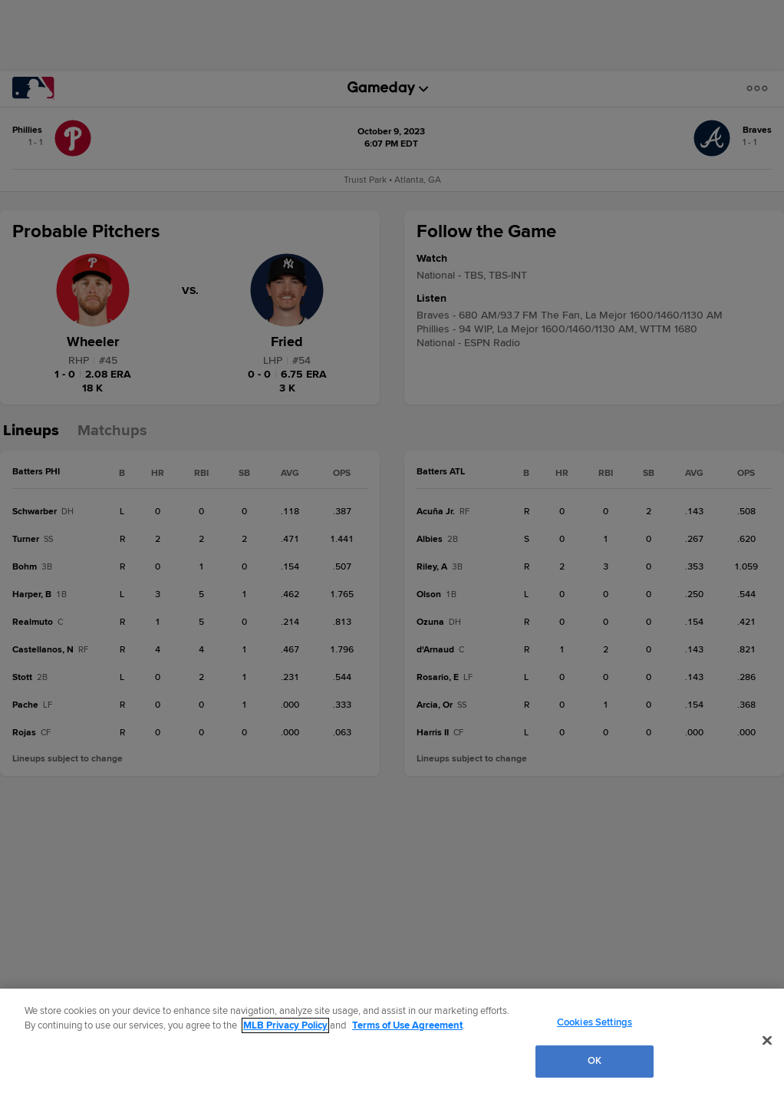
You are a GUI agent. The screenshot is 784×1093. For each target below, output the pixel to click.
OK (594, 1061)
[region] (392, 1041)
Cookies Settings (594, 1022)
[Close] (767, 1040)
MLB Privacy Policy (285, 1025)
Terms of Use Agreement (407, 1025)
